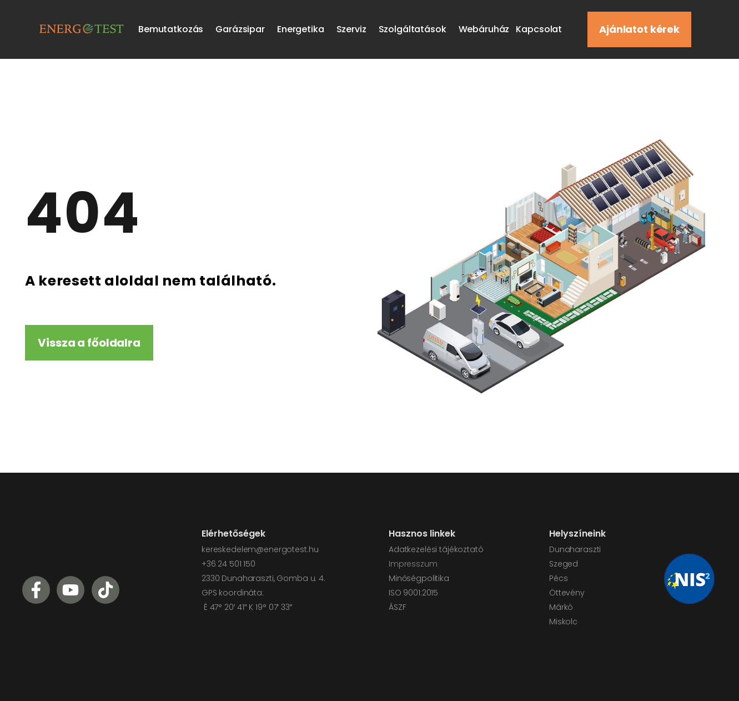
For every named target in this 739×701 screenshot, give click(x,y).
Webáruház (484, 29)
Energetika (303, 29)
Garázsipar (242, 29)
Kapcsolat (539, 29)
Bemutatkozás (173, 29)
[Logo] (80, 28)
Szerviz (354, 29)
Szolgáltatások (415, 29)
